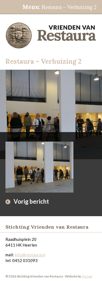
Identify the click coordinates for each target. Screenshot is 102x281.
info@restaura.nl (30, 254)
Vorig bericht (31, 201)
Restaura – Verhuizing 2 (60, 7)
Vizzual (87, 276)
